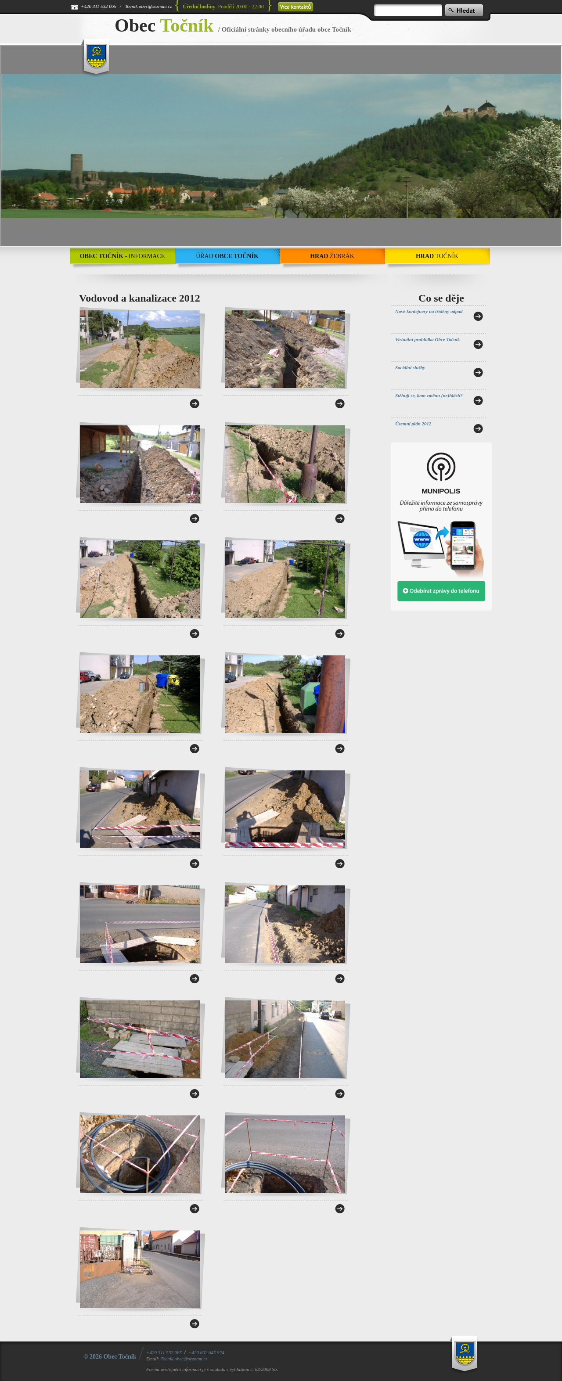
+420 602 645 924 (206, 1352)
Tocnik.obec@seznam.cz (148, 6)
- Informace (122, 256)
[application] (281, 146)
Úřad (227, 256)
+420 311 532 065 (98, 6)
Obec (164, 25)
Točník (437, 256)
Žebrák (332, 256)
